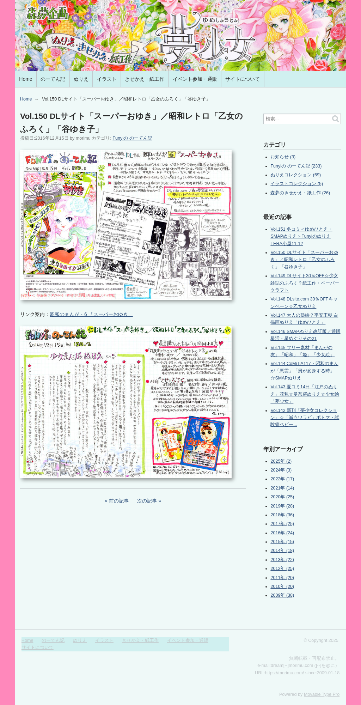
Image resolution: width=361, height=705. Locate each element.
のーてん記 (53, 79)
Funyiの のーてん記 (132, 138)
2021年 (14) (282, 488)
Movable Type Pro (321, 694)
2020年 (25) (282, 496)
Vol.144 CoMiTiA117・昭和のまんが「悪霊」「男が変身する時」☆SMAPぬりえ (304, 371)
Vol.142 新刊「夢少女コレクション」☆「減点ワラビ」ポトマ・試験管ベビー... (304, 417)
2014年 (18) (282, 550)
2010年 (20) (282, 586)
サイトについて (242, 79)
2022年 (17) (282, 478)
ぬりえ (81, 79)
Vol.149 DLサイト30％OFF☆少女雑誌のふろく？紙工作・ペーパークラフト (304, 283)
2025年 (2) (281, 461)
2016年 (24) (282, 532)
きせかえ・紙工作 (144, 79)
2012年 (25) (282, 568)
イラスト (107, 79)
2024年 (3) (281, 470)
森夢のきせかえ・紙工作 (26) (300, 192)
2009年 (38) (282, 595)
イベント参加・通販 (195, 79)
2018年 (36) (282, 514)
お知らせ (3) (282, 156)
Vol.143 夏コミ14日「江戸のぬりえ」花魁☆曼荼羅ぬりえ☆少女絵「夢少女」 (304, 394)
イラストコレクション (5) (296, 183)
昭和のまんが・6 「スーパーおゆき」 (91, 314)
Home (25, 79)
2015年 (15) (282, 541)
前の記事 (119, 501)
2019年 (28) (282, 506)
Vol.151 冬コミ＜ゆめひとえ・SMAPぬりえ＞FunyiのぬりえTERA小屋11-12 (301, 236)
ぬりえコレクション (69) (295, 174)
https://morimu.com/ (284, 672)
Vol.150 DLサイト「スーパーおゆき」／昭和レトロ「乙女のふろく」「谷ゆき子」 (304, 259)
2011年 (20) (282, 577)
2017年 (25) (282, 523)
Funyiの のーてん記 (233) (296, 166)
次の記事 (147, 501)
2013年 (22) (282, 559)
